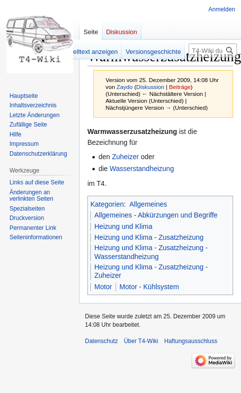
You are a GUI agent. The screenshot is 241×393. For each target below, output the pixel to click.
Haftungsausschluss (190, 341)
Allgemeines (148, 204)
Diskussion (150, 87)
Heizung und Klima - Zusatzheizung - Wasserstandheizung (151, 252)
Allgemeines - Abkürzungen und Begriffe (156, 215)
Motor (103, 287)
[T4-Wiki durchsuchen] (213, 50)
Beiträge (180, 87)
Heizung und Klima (123, 226)
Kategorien (107, 204)
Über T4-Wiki (141, 341)
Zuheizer (125, 157)
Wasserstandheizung (142, 169)
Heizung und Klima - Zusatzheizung (148, 237)
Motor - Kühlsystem (149, 287)
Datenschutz (101, 341)
